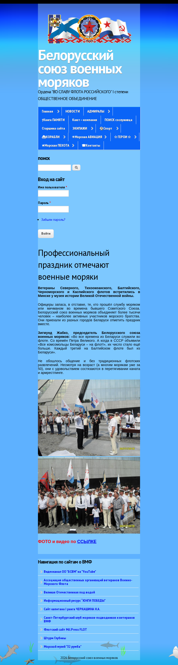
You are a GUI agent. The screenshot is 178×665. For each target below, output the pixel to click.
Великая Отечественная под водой (69, 592)
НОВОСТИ (72, 111)
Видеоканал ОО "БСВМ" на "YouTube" (70, 571)
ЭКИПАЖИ (79, 128)
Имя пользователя (52, 187)
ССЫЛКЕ (86, 541)
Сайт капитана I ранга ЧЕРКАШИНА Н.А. (72, 609)
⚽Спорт (105, 128)
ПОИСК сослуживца (118, 120)
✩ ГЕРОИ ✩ (122, 137)
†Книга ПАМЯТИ (53, 120)
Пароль (44, 203)
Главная (47, 111)
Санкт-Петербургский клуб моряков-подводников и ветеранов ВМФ (89, 619)
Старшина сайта (53, 128)
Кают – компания (84, 120)
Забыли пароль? (53, 219)
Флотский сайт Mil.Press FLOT (65, 629)
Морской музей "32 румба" (62, 646)
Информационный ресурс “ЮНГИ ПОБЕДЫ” (75, 600)
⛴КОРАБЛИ (51, 137)
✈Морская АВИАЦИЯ (87, 137)
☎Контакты (91, 145)
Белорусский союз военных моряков (80, 68)
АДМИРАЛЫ (95, 111)
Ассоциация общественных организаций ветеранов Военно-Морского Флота (88, 582)
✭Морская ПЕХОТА (55, 145)
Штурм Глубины (55, 638)
